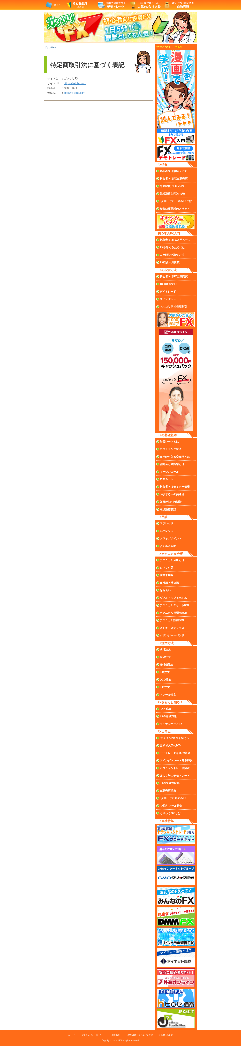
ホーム (72, 1035)
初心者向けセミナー (175, 486)
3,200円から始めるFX (173, 798)
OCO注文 (165, 679)
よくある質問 (168, 546)
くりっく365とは (170, 813)
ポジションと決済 (171, 449)
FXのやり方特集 (169, 783)
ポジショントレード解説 (175, 768)
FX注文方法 (166, 643)
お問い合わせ (167, 1035)
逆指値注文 (166, 664)
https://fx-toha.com (75, 83)
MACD (173, 612)
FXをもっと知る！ (170, 702)
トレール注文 (168, 694)
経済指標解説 (168, 509)
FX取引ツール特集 (171, 805)
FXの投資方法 (167, 270)
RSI (174, 605)
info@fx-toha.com (74, 92)
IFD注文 (165, 672)
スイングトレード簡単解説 (176, 760)
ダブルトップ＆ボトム (173, 597)
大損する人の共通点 (172, 494)
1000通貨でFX (168, 284)
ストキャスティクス (172, 627)
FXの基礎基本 (167, 435)
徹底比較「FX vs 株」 (173, 186)
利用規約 (116, 1035)
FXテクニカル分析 (170, 554)
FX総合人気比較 (169, 262)
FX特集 (163, 164)
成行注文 (165, 649)
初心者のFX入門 (169, 233)
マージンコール (169, 471)
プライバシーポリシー (93, 1035)
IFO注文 (165, 687)
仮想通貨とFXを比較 (172, 193)
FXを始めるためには (172, 247)
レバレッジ (166, 530)
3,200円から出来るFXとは (176, 201)
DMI (172, 620)
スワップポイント (171, 538)
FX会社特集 (166, 821)
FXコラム (164, 731)
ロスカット (166, 479)
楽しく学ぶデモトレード (175, 775)
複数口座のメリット (175, 208)
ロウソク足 (166, 567)
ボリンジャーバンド (172, 635)
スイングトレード (171, 299)
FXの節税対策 (168, 716)
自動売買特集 (168, 790)
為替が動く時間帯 (171, 501)
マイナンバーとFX (171, 723)
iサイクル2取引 (174, 738)
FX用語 (163, 517)
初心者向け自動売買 (174, 178)
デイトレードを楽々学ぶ (175, 753)
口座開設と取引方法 (172, 254)
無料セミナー (175, 171)
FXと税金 (165, 708)
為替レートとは (169, 441)
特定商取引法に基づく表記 (140, 1035)
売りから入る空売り (175, 456)
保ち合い (165, 590)
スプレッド (166, 523)
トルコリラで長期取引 (173, 306)
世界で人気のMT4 (171, 745)
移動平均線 (166, 575)
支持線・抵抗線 (169, 582)
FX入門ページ (175, 239)
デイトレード (168, 291)
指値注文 (165, 657)
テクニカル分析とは (172, 560)
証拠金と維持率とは (172, 464)
